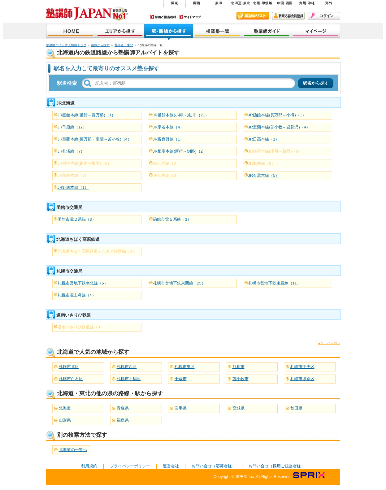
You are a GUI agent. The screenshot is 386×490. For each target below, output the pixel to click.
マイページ (315, 31)
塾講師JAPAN (70, 31)
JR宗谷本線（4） (168, 127)
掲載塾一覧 (217, 31)
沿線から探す (168, 31)
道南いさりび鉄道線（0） (81, 327)
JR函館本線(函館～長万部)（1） (86, 115)
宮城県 (238, 408)
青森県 (123, 408)
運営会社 (171, 466)
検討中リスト (252, 16)
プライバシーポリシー (130, 466)
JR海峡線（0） (261, 163)
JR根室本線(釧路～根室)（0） (84, 163)
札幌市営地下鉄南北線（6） (83, 283)
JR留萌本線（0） (73, 175)
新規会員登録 (288, 16)
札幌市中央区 (302, 366)
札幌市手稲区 (129, 378)
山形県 (65, 420)
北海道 (65, 408)
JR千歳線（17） (72, 127)
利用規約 (89, 466)
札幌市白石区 (71, 378)
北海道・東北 (124, 45)
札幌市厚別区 (302, 378)
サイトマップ (190, 17)
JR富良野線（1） (168, 139)
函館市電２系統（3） (77, 219)
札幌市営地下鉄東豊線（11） (274, 283)
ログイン (324, 16)
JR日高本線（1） (264, 139)
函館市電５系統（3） (172, 219)
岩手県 (181, 408)
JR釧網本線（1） (73, 187)
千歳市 (181, 378)
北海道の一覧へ (73, 449)
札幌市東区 (185, 366)
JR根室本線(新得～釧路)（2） (180, 151)
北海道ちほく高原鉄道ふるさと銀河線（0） (97, 251)
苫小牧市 (240, 378)
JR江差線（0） (166, 163)
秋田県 (296, 408)
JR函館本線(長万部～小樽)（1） (277, 115)
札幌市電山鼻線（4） (77, 295)
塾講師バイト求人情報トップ (66, 45)
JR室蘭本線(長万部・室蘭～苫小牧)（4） (95, 139)
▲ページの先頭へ (329, 343)
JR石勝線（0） (166, 175)
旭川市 (238, 366)
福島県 (123, 420)
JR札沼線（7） (71, 151)
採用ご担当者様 (163, 17)
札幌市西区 (127, 366)
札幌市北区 (69, 366)
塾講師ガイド (266, 31)
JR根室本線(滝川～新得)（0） (275, 151)
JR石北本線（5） (264, 175)
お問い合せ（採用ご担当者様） (277, 466)
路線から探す (100, 45)
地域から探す (119, 31)
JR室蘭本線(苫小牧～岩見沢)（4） (279, 127)
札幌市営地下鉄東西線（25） (179, 283)
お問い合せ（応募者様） (214, 466)
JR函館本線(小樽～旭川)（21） (181, 115)
